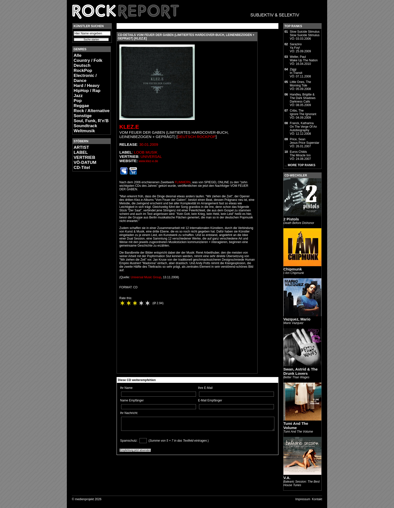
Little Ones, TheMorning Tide (300, 83)
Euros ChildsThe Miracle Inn (300, 153)
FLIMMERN (183, 182)
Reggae (81, 105)
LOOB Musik (145, 152)
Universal (151, 156)
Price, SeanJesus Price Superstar (304, 141)
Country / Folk (88, 60)
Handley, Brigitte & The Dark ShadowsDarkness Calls (302, 98)
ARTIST (81, 147)
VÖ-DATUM (85, 162)
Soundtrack (85, 125)
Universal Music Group (146, 277)
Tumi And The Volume (295, 425)
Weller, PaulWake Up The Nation (304, 58)
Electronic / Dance (85, 78)
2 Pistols (291, 219)
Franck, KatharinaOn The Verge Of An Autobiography (303, 126)
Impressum (302, 499)
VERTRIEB (84, 157)
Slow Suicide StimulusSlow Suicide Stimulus (304, 33)
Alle (77, 55)
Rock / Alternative (92, 110)
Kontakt (317, 499)
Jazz (78, 95)
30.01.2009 (148, 144)
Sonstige (83, 115)
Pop (78, 100)
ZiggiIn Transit (296, 71)
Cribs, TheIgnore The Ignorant (303, 112)
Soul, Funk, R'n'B (91, 120)
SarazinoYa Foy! (296, 46)
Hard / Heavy (87, 85)
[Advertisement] (87, 250)
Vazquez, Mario (297, 319)
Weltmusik (84, 130)
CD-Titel (82, 167)
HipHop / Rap (87, 90)
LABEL (81, 152)
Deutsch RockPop (83, 68)
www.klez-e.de (148, 161)
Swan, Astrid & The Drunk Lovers (300, 371)
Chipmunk (292, 269)
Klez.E (129, 127)
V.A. (286, 478)
